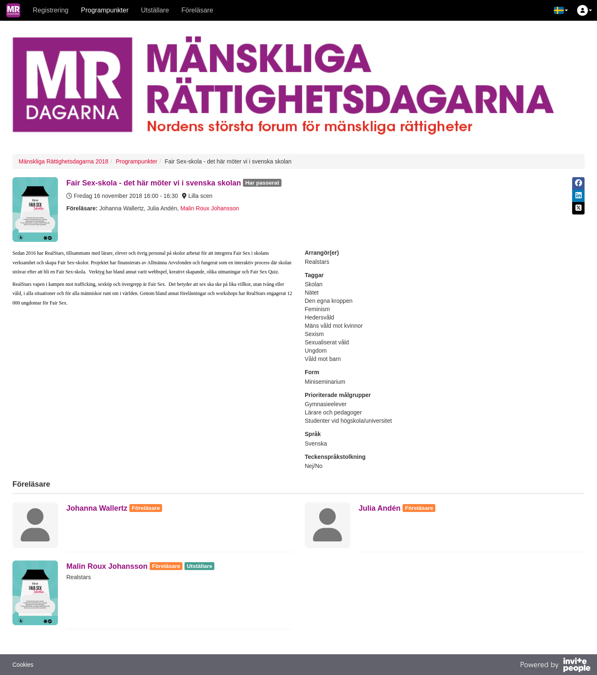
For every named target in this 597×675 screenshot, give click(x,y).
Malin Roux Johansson (209, 208)
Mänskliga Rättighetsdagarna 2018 (63, 161)
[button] (561, 10)
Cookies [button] (23, 664)
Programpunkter (105, 10)
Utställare (155, 10)
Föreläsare (197, 10)
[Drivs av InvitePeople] (555, 666)
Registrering (50, 10)
